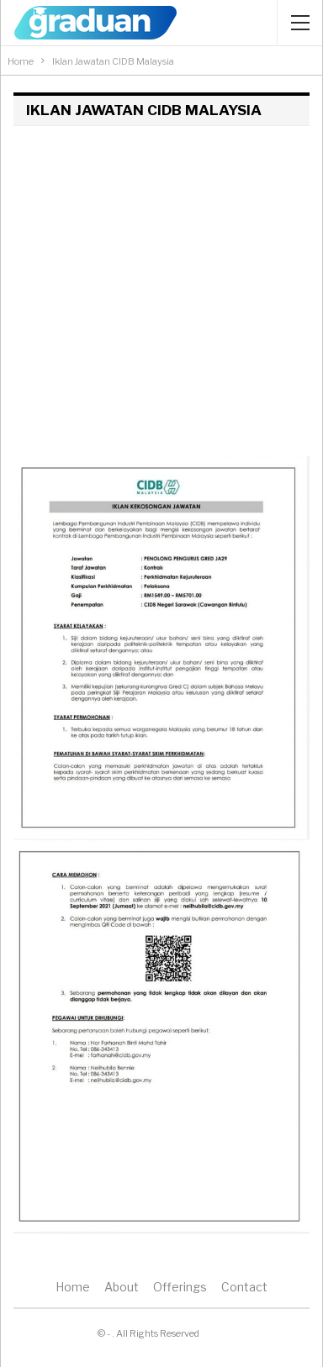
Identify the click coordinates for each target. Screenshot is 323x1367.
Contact (244, 1287)
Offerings (180, 1287)
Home (73, 1287)
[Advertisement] (161, 295)
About (121, 1287)
